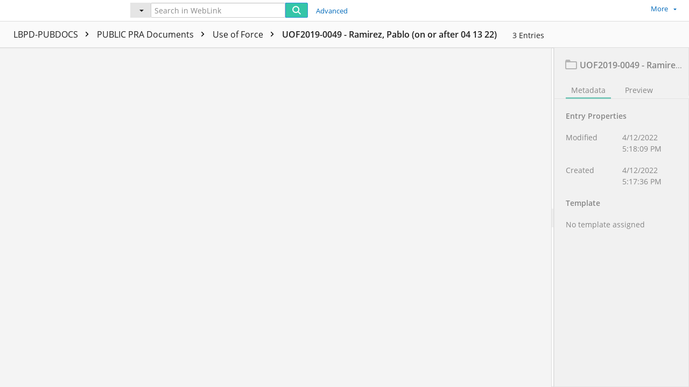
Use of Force (246, 34)
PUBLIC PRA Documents (153, 34)
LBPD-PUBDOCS (53, 34)
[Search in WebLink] (218, 10)
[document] (621, 217)
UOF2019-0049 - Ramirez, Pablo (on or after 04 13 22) (389, 34)
